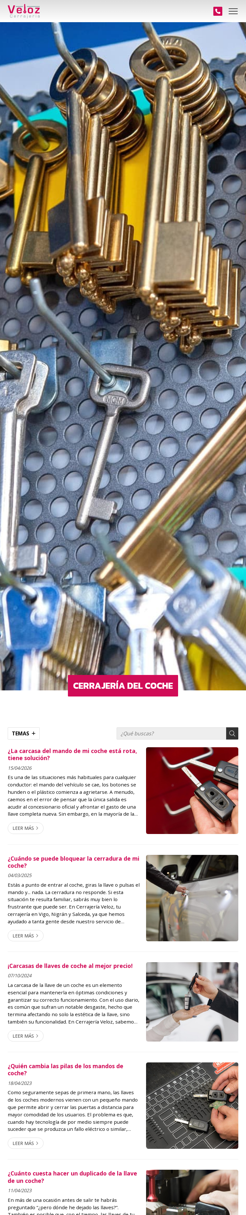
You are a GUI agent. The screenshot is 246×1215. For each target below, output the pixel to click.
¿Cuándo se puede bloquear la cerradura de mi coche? (73, 862)
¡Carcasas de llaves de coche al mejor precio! (70, 965)
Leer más (23, 828)
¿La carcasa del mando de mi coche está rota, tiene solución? (72, 754)
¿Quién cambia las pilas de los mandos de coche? (65, 1069)
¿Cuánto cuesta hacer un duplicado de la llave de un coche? (72, 1177)
